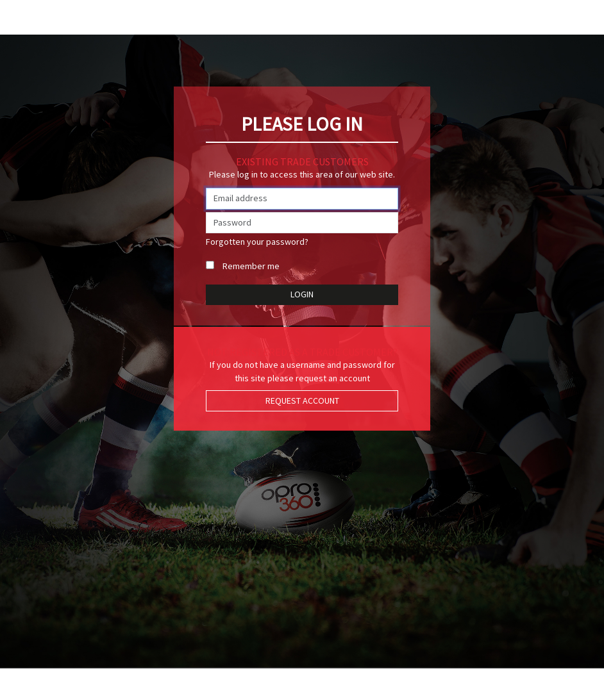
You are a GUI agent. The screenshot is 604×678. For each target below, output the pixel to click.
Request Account (302, 400)
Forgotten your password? (257, 241)
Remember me (251, 266)
